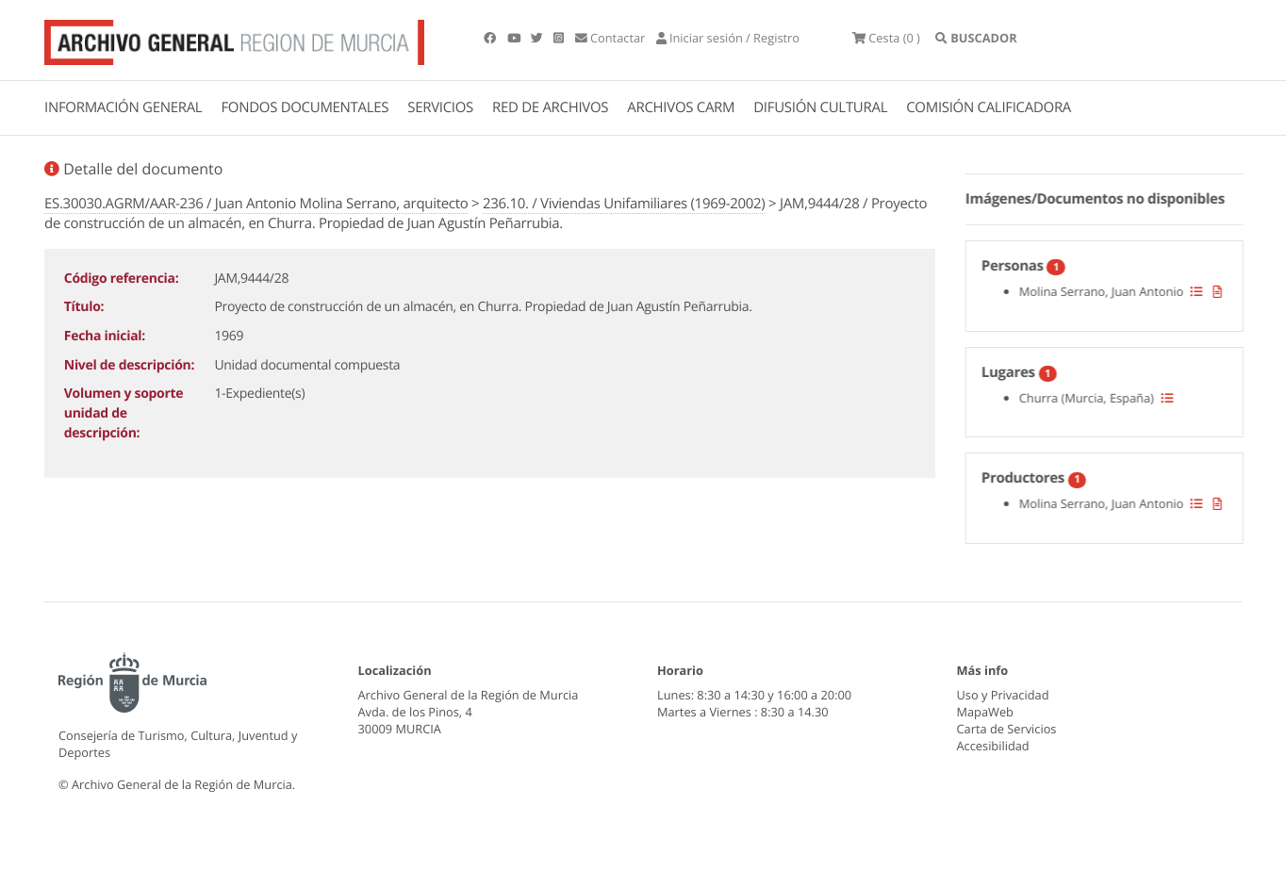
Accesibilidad (993, 745)
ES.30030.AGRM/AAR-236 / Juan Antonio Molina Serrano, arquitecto (256, 203)
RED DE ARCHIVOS (550, 107)
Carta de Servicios (1007, 728)
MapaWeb (985, 711)
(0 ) (886, 37)
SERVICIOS (440, 107)
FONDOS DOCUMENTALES (304, 107)
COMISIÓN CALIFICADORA (988, 107)
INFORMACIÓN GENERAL (123, 107)
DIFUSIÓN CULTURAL (820, 107)
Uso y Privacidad (1003, 694)
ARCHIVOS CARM (680, 107)
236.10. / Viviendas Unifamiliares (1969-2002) (624, 203)
